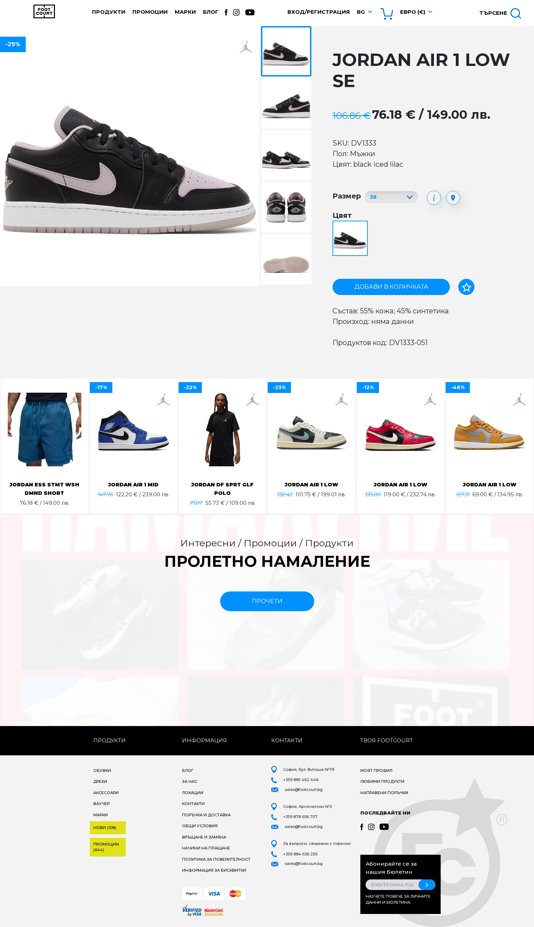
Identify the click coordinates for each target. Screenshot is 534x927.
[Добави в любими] (466, 287)
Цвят (342, 215)
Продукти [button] (108, 11)
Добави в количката (391, 286)
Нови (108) (104, 827)
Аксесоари (106, 792)
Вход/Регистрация (318, 11)
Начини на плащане (206, 848)
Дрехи (100, 781)
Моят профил (376, 770)
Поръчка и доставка (206, 814)
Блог (210, 11)
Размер (347, 196)
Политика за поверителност (216, 859)
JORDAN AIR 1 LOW (311, 484)
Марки (185, 11)
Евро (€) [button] (412, 11)
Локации (192, 792)
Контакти (193, 803)
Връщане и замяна (204, 837)
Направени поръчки (384, 792)
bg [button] (361, 11)
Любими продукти (382, 781)
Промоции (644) (106, 847)
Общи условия (200, 825)
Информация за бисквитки (214, 870)
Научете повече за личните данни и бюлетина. (398, 899)
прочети (267, 600)
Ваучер (101, 803)
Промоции (150, 11)
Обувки (102, 770)
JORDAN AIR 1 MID (133, 484)
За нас (189, 781)
